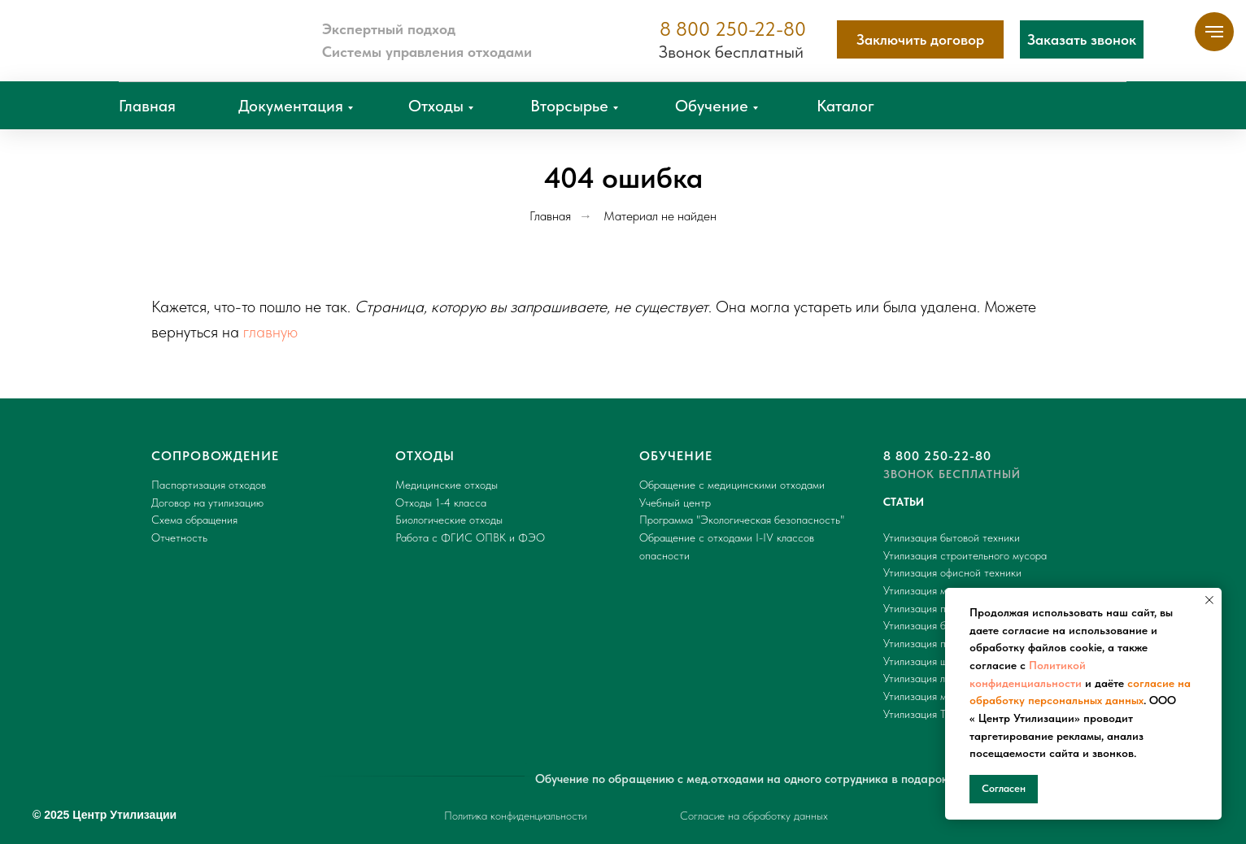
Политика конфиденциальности (515, 815)
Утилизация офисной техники (952, 572)
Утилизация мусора (928, 590)
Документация (290, 105)
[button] (1082, 39)
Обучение (711, 105)
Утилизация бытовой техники (951, 537)
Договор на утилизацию (207, 502)
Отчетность (179, 537)
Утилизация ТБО (922, 713)
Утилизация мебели (928, 696)
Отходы (436, 105)
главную (270, 332)
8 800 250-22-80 (733, 29)
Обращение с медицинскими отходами (732, 484)
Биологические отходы (449, 519)
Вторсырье (569, 105)
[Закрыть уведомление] (1209, 600)
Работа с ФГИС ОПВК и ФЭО (470, 537)
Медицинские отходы (446, 484)
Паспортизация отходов (208, 484)
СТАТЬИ (903, 501)
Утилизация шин (921, 661)
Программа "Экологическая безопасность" (741, 519)
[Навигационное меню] (1214, 31)
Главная (147, 105)
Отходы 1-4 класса (440, 502)
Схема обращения (194, 519)
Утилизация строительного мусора (965, 555)
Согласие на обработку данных (754, 815)
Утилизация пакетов (930, 608)
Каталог (845, 105)
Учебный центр (675, 502)
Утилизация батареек (933, 625)
